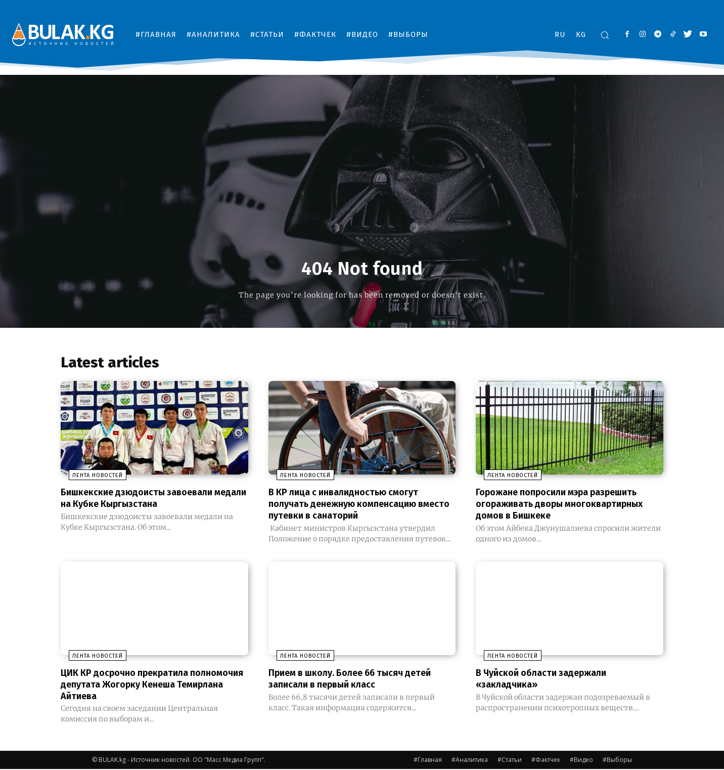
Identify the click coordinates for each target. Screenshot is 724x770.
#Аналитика (469, 760)
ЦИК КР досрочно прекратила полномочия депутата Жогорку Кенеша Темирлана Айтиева (135, 685)
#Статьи (509, 760)
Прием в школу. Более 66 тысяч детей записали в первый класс (359, 680)
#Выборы (617, 760)
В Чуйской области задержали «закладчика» (548, 680)
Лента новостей (89, 479)
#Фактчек (545, 760)
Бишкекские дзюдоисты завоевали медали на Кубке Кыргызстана (145, 500)
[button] (604, 35)
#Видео (581, 760)
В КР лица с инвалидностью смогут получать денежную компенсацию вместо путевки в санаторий (350, 506)
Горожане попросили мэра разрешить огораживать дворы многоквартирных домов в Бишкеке (568, 506)
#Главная (428, 760)
